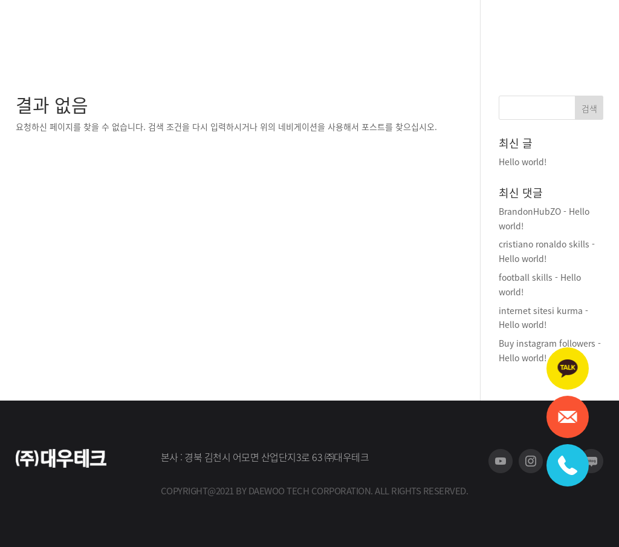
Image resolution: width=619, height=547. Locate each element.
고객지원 (346, 31)
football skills (526, 277)
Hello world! (523, 162)
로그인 (592, 30)
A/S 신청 (435, 31)
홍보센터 (390, 31)
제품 (309, 31)
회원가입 (555, 30)
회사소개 (273, 31)
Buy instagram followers (547, 343)
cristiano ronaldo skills (544, 244)
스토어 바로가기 (494, 31)
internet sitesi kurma (541, 310)
